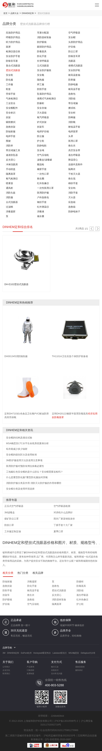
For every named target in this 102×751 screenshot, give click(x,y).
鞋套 (8, 89)
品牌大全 (14, 13)
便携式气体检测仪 (46, 98)
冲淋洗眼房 (12, 164)
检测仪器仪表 (13, 51)
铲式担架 (42, 122)
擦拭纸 (71, 108)
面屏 (8, 46)
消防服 (9, 197)
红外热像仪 (43, 183)
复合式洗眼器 (13, 65)
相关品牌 (37, 572)
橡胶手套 (42, 169)
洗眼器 (71, 61)
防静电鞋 (42, 145)
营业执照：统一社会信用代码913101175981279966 (51, 730)
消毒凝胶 (10, 211)
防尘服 (40, 136)
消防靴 (71, 122)
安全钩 (71, 188)
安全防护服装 (44, 70)
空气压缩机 (43, 155)
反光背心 (10, 159)
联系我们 (6, 673)
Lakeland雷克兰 (59, 653)
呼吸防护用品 (13, 37)
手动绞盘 (10, 169)
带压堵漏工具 (13, 150)
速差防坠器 (12, 155)
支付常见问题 (56, 673)
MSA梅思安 (74, 653)
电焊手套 (10, 136)
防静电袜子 (74, 211)
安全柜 (71, 112)
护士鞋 (40, 141)
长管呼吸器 (43, 61)
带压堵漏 (73, 103)
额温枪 (40, 164)
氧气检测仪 (12, 178)
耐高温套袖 (74, 75)
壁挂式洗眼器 (13, 70)
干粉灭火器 (74, 173)
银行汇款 (55, 667)
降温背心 (73, 159)
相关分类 (8, 572)
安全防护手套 (13, 56)
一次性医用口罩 (45, 188)
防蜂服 (71, 117)
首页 (5, 13)
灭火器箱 (42, 112)
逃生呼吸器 (74, 155)
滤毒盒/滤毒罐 (44, 159)
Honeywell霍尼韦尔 (42, 653)
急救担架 (10, 126)
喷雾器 (9, 183)
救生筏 (71, 178)
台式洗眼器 (12, 202)
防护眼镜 (42, 42)
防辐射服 (10, 131)
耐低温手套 (74, 126)
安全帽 (71, 37)
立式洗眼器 (43, 65)
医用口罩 (73, 141)
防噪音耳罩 (74, 56)
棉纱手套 (73, 183)
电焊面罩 (73, 131)
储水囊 (40, 216)
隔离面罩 (10, 173)
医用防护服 (43, 192)
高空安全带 (74, 150)
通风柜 (9, 188)
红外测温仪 (43, 206)
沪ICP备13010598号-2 (66, 721)
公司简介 (6, 667)
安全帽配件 (12, 108)
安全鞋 (9, 75)
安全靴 (40, 75)
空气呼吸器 (74, 32)
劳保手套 (10, 93)
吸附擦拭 (10, 122)
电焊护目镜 (43, 131)
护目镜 (71, 46)
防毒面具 (42, 51)
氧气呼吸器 (43, 117)
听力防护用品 (13, 42)
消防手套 (73, 192)
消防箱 (71, 98)
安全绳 (40, 150)
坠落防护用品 (44, 93)
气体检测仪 (12, 98)
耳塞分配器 (43, 32)
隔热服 (40, 79)
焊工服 (40, 84)
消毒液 (40, 211)
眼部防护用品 (44, 46)
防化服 (9, 79)
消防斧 (9, 145)
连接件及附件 (75, 164)
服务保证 (79, 670)
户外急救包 (43, 197)
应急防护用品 (13, 32)
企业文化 (6, 670)
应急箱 (71, 202)
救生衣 (71, 145)
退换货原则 (80, 667)
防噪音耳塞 (12, 61)
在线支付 (55, 670)
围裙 (8, 141)
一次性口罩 (43, 173)
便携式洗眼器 (75, 65)
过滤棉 (9, 206)
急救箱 (71, 206)
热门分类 (22, 572)
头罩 (70, 136)
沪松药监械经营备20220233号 (59, 735)
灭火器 (71, 197)
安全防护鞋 (74, 70)
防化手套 (42, 56)
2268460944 (57, 716)
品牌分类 (9, 24)
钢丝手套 (42, 202)
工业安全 (10, 103)
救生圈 (40, 178)
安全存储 (42, 108)
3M (4, 653)
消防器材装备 (44, 37)
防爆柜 (40, 103)
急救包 (71, 93)
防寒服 (71, 79)
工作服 (9, 84)
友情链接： (44, 715)
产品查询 (30, 667)
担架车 (40, 126)
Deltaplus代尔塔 (88, 653)
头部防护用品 (75, 42)
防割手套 (42, 89)
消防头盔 (10, 192)
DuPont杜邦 (26, 653)
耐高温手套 (74, 89)
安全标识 (10, 112)
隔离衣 (71, 169)
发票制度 (30, 673)
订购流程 (30, 670)
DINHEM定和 (28, 13)
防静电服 (73, 84)
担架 (8, 117)
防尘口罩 (73, 51)
